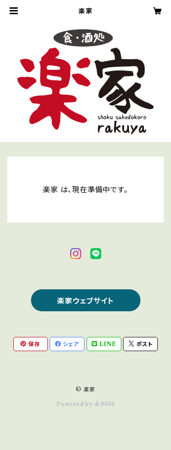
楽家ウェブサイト (85, 300)
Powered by (85, 404)
